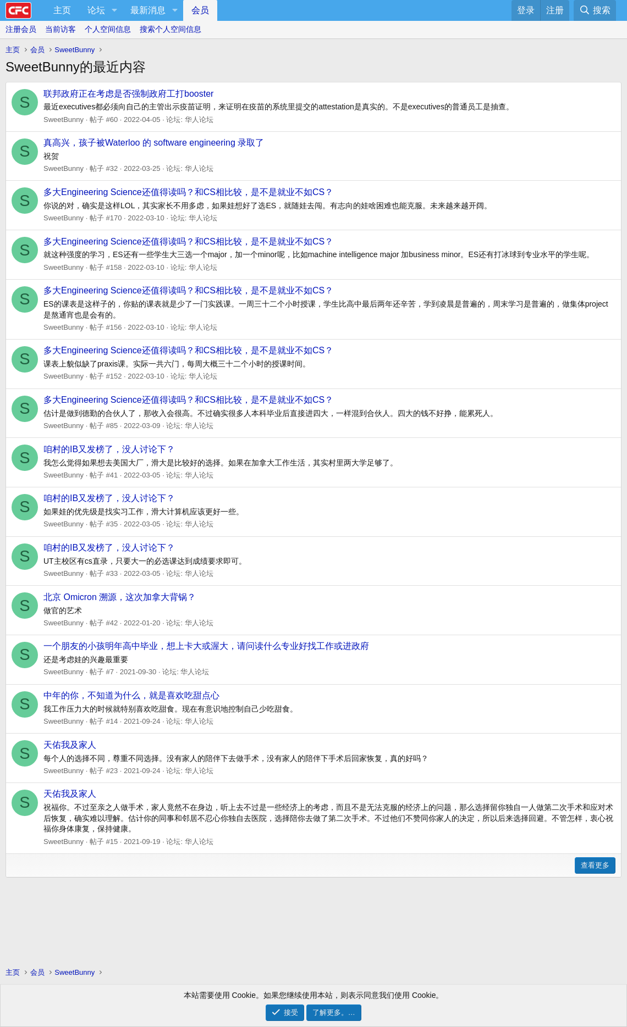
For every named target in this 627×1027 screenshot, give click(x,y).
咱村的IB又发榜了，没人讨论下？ (109, 449)
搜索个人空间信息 (170, 29)
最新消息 (148, 10)
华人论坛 (199, 119)
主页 (62, 10)
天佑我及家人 (69, 745)
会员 (200, 10)
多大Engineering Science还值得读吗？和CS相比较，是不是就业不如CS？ (188, 192)
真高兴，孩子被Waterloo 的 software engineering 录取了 (153, 142)
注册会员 (21, 29)
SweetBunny (63, 119)
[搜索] (595, 10)
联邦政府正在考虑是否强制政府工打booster (128, 93)
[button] (114, 10)
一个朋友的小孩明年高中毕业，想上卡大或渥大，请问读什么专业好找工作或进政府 (206, 646)
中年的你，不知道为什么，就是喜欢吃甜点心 (131, 695)
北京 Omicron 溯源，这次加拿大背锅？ (119, 597)
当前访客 (60, 29)
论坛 (96, 10)
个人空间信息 (108, 29)
